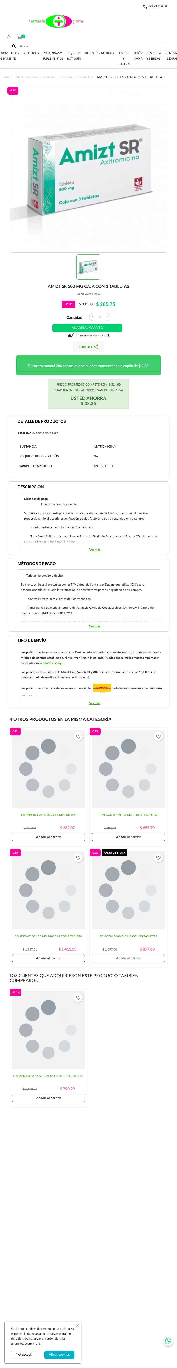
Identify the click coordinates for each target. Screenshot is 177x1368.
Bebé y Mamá (138, 56)
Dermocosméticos (99, 53)
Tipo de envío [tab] (32, 641)
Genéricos (31, 53)
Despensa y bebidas (153, 56)
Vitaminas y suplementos (53, 56)
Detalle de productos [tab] (42, 422)
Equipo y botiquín (74, 56)
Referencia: (26, 433)
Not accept (23, 1354)
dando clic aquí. (53, 663)
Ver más (94, 549)
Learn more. (33, 1343)
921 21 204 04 (157, 6)
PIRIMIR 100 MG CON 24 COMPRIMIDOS (48, 815)
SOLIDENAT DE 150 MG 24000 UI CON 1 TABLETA (48, 936)
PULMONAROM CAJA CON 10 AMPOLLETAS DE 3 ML (48, 1076)
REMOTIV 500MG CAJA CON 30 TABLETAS (128, 936)
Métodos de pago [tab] (37, 564)
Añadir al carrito (87, 328)
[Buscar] (92, 46)
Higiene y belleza (124, 59)
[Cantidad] (100, 317)
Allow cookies (59, 1354)
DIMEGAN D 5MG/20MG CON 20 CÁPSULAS (128, 815)
